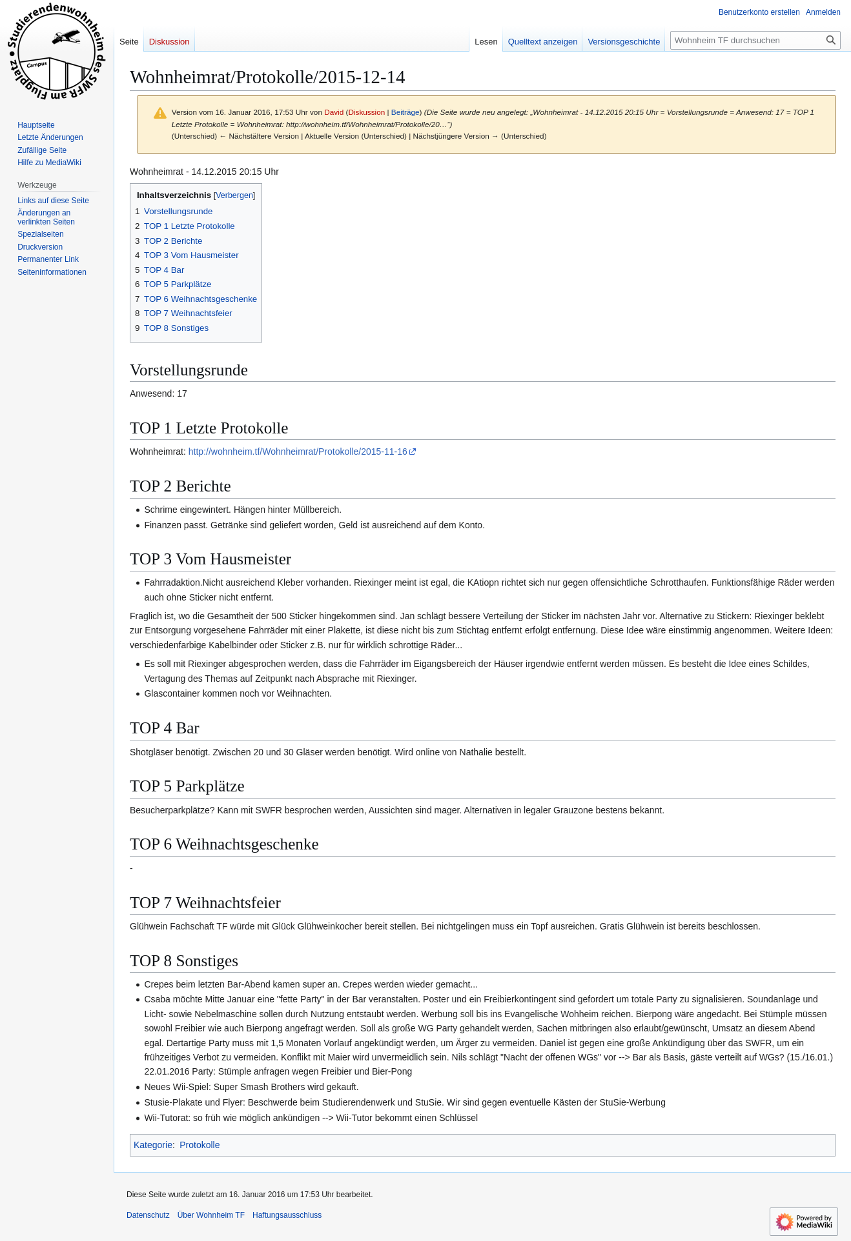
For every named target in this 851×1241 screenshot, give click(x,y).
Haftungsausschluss (287, 1215)
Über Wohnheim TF (211, 1215)
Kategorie (153, 1145)
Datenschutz (148, 1215)
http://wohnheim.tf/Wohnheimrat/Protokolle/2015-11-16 (298, 451)
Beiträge (405, 112)
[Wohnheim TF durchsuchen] (755, 40)
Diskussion (366, 112)
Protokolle (199, 1145)
